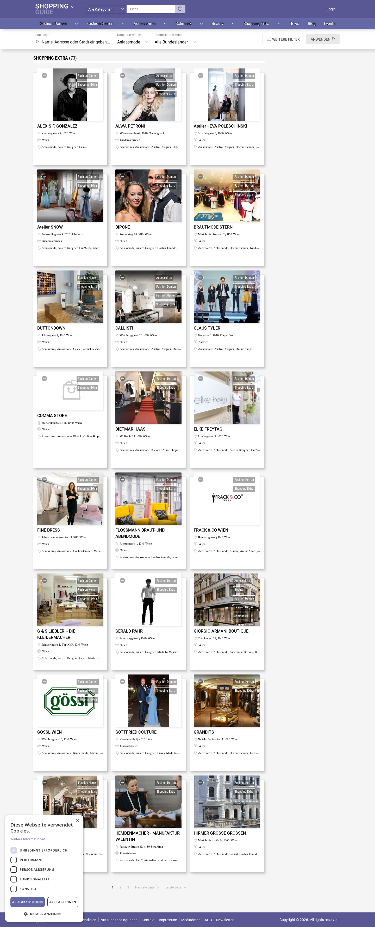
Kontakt (148, 920)
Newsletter (225, 920)
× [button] (77, 821)
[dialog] (44, 868)
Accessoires (144, 23)
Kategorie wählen (129, 35)
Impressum (168, 920)
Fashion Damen (53, 23)
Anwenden (320, 39)
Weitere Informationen (27, 839)
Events (329, 23)
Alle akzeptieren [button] (27, 902)
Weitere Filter (286, 39)
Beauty (217, 23)
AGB (208, 920)
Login (331, 9)
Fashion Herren (100, 23)
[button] (44, 914)
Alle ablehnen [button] (62, 902)
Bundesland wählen (168, 35)
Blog (312, 23)
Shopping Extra (256, 23)
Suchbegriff (43, 35)
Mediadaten (191, 920)
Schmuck (184, 23)
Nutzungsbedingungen (119, 920)
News (294, 23)
